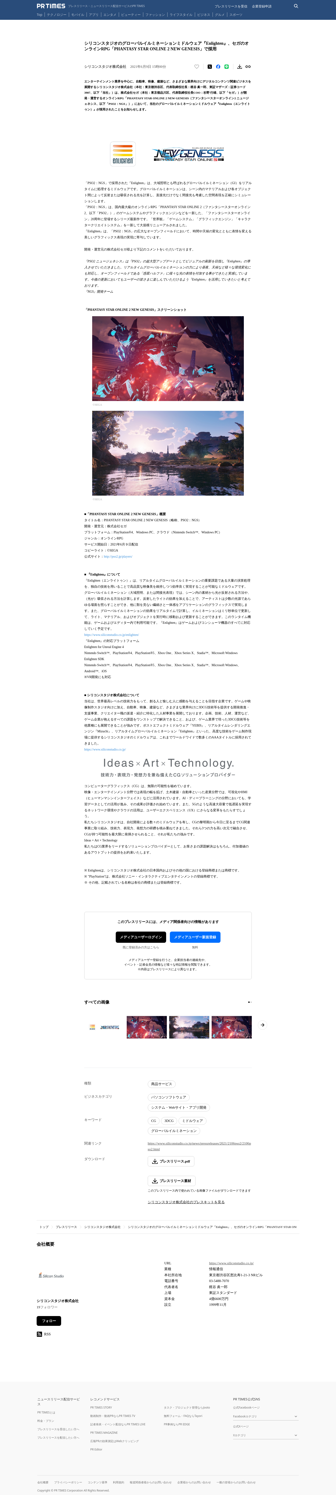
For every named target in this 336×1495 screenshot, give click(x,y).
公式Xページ (241, 1426)
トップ (44, 1227)
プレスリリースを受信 (231, 6)
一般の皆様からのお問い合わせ (236, 1482)
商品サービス (161, 1084)
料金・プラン (45, 1421)
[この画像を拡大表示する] (104, 1027)
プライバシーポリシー (68, 1482)
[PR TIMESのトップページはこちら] (91, 6)
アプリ (94, 14)
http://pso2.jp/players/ (118, 556)
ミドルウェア (192, 1121)
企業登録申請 (262, 6)
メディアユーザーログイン (141, 937)
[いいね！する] (196, 66)
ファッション (155, 14)
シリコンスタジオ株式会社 (102, 1227)
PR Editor (96, 1449)
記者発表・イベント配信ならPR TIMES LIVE (117, 1424)
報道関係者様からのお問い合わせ (151, 1482)
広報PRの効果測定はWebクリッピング (114, 1441)
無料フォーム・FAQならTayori (183, 1416)
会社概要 (43, 1482)
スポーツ (235, 14)
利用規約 (118, 1482)
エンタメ (109, 14)
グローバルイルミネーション (174, 1131)
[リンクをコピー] (248, 66)
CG (153, 1121)
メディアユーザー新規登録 (195, 937)
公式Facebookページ (246, 1407)
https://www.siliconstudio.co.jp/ (105, 749)
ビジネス (203, 14)
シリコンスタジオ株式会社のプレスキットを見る (186, 1202)
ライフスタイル (181, 14)
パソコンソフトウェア (168, 1097)
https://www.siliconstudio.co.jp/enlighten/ (111, 635)
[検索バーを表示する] (296, 6)
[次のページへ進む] (262, 1025)
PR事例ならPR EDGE (177, 1424)
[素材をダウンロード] (239, 66)
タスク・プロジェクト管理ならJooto (187, 1407)
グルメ (220, 14)
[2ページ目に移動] (251, 1002)
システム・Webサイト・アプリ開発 (178, 1107)
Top (39, 14)
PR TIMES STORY (101, 1407)
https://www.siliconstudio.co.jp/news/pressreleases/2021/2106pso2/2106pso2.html (199, 1146)
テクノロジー (56, 14)
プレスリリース (66, 1227)
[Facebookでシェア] (218, 66)
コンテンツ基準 (97, 1482)
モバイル (77, 14)
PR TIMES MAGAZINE (104, 1433)
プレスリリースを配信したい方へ (58, 1438)
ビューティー (131, 14)
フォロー (49, 1321)
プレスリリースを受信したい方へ (58, 1429)
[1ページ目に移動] (249, 1002)
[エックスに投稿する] (210, 66)
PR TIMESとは (46, 1412)
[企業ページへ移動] (51, 1276)
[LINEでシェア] (226, 66)
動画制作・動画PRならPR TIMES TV (112, 1416)
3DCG (169, 1121)
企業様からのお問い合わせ (194, 1482)
